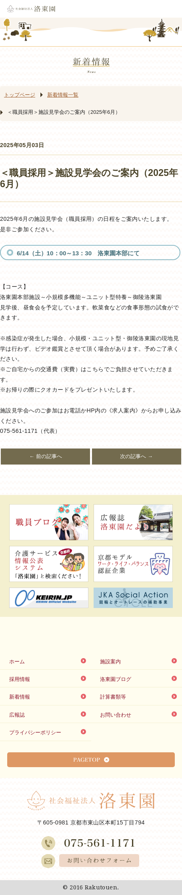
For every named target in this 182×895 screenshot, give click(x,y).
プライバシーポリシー (35, 732)
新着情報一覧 (62, 95)
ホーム (17, 662)
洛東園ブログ (115, 679)
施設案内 (110, 662)
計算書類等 (113, 697)
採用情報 (19, 679)
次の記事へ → (136, 456)
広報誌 (17, 715)
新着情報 (19, 697)
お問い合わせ (115, 715)
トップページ (19, 95)
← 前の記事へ (45, 456)
